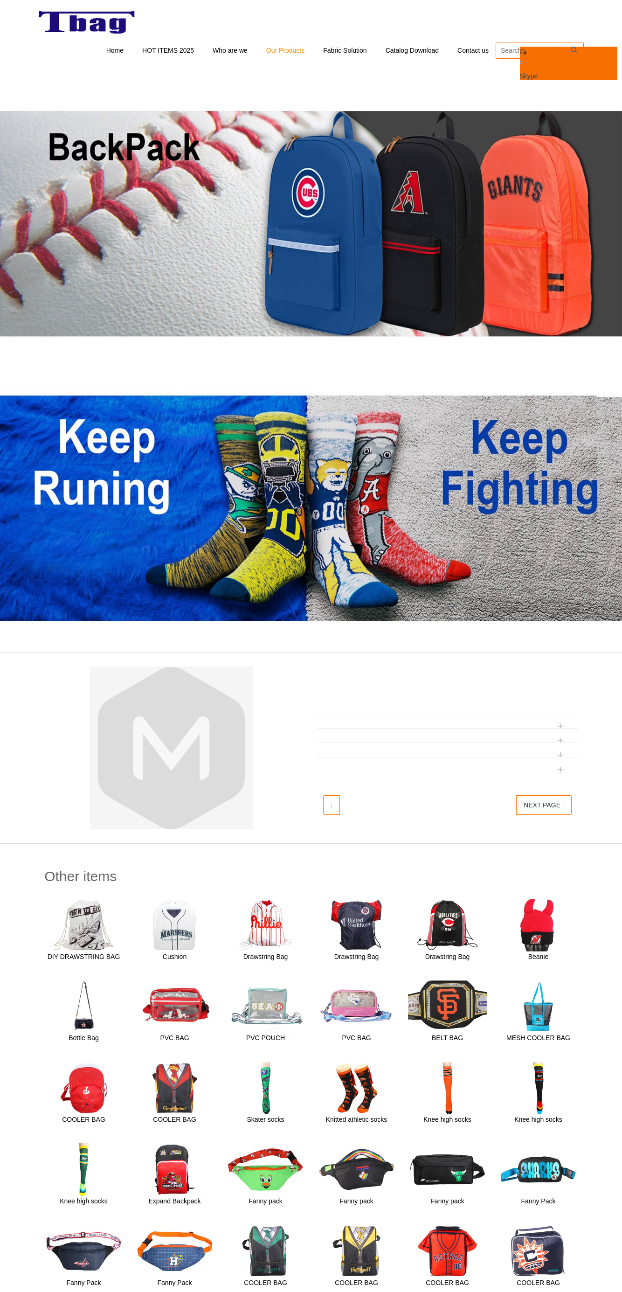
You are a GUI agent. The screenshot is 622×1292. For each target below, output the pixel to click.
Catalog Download (412, 51)
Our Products (285, 51)
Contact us (473, 51)
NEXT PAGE (544, 807)
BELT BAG (447, 1039)
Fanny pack (265, 1203)
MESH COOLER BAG (538, 1039)
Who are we (230, 51)
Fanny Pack (538, 1203)
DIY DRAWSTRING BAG (84, 958)
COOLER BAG (83, 1121)
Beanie (538, 958)
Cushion (175, 958)
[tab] (447, 695)
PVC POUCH (265, 1039)
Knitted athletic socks (356, 1121)
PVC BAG (174, 1039)
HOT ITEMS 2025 (168, 51)
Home (115, 51)
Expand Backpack (174, 1203)
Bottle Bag (84, 1039)
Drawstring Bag (265, 958)
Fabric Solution (344, 51)
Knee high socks (447, 1121)
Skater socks (265, 1121)
